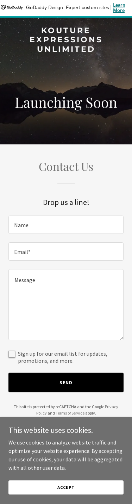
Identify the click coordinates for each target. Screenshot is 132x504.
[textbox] (66, 225)
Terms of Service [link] (70, 413)
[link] (66, 49)
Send (66, 382)
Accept (65, 487)
